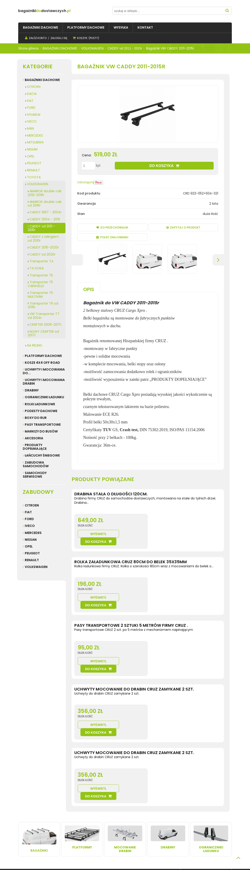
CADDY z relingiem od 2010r (43, 238)
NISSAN (32, 149)
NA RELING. (35, 345)
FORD (31, 107)
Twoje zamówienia (114, 814)
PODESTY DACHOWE (41, 411)
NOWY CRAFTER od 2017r (43, 333)
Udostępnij (85, 182)
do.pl (58, 11)
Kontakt (25, 818)
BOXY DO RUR (36, 417)
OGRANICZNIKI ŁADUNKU (44, 397)
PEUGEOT (34, 163)
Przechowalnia (111, 823)
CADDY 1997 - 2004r (46, 212)
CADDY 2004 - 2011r (45, 219)
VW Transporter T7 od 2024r (43, 316)
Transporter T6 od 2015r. (43, 305)
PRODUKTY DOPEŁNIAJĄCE (35, 447)
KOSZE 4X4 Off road (42, 362)
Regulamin (28, 814)
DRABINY (32, 390)
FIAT (30, 100)
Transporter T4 (41, 261)
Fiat (28, 512)
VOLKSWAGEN (37, 184)
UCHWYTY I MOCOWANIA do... (44, 371)
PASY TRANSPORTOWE (43, 424)
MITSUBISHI (35, 142)
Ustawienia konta (113, 818)
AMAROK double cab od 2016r (45, 203)
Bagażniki (39, 764)
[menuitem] (40, 27)
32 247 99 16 (200, 827)
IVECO (32, 121)
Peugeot (32, 553)
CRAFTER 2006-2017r (46, 324)
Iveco (30, 525)
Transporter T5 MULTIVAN (40, 294)
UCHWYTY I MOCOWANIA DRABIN (44, 382)
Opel (29, 546)
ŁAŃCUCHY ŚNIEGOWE (42, 455)
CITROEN (33, 86)
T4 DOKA (37, 268)
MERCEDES (35, 135)
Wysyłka (66, 814)
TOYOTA (34, 177)
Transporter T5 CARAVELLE (40, 284)
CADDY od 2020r (42, 254)
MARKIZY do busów (41, 431)
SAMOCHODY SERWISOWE (35, 475)
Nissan (31, 539)
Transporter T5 (41, 275)
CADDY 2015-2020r (44, 247)
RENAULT (33, 170)
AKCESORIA (34, 438)
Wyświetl (165, 526)
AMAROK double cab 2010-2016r (45, 193)
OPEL (31, 156)
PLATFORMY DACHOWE (43, 356)
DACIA (32, 93)
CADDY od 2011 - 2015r (41, 228)
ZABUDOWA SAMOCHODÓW (36, 464)
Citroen (32, 505)
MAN (30, 128)
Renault (32, 560)
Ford (29, 519)
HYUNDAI (33, 114)
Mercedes (33, 533)
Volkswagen (36, 567)
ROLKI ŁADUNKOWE (40, 404)
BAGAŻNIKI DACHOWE (42, 80)
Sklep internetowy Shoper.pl (92, 859)
